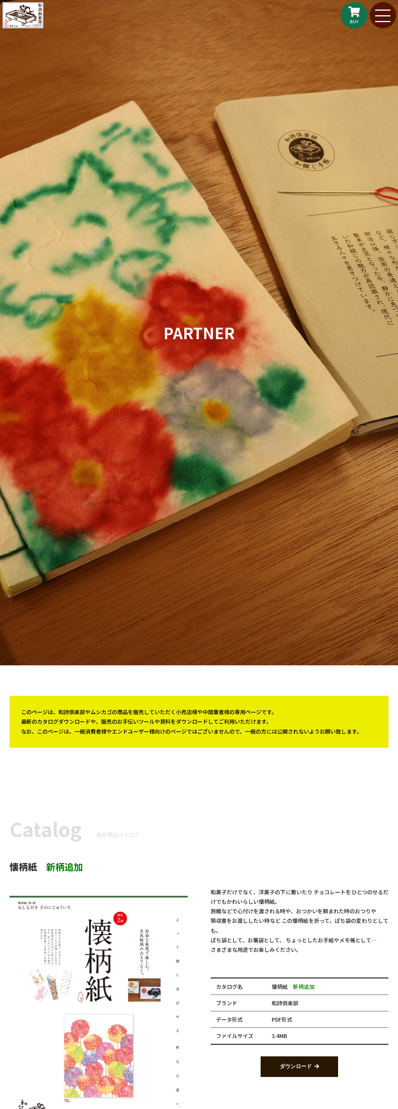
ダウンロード (296, 1067)
